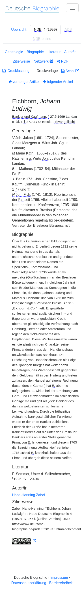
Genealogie (14, 52)
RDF (62, 61)
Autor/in (70, 52)
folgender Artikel (58, 82)
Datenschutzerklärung (28, 583)
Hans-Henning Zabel (28, 495)
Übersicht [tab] (18, 29)
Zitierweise (21, 61)
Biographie (35, 52)
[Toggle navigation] (72, 7)
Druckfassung (16, 71)
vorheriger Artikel (24, 82)
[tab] (45, 29)
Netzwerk (43, 61)
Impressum (59, 577)
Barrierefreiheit (61, 583)
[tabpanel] (42, 298)
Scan (68, 71)
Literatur (54, 52)
